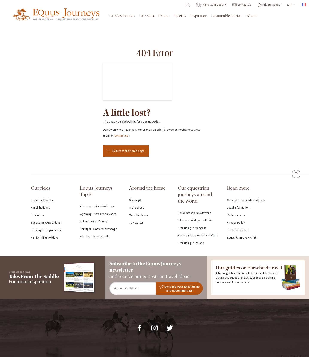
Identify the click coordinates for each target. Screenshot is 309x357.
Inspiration (198, 16)
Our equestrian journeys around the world (195, 194)
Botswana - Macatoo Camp (97, 206)
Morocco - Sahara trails (94, 236)
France (163, 16)
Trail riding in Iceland (191, 243)
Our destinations (122, 16)
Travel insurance (237, 230)
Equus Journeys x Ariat (241, 238)
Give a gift (135, 200)
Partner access (236, 215)
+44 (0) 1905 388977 (211, 5)
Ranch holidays (40, 208)
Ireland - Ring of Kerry (94, 221)
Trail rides (37, 215)
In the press (136, 208)
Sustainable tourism (227, 16)
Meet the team (138, 215)
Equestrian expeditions (46, 223)
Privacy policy (236, 223)
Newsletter (136, 223)
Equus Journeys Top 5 (96, 191)
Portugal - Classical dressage (98, 229)
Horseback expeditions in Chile (197, 235)
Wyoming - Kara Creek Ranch (98, 214)
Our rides (146, 16)
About (252, 16)
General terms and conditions (246, 200)
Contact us (241, 5)
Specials (179, 16)
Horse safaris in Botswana (194, 213)
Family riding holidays (44, 238)
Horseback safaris (42, 200)
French (304, 4)
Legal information (238, 208)
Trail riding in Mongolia (192, 228)
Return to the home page (128, 151)
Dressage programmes (46, 230)
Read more (238, 188)
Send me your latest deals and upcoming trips (179, 288)
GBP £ (291, 5)
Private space (269, 5)
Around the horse (147, 188)
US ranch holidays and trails (195, 220)
